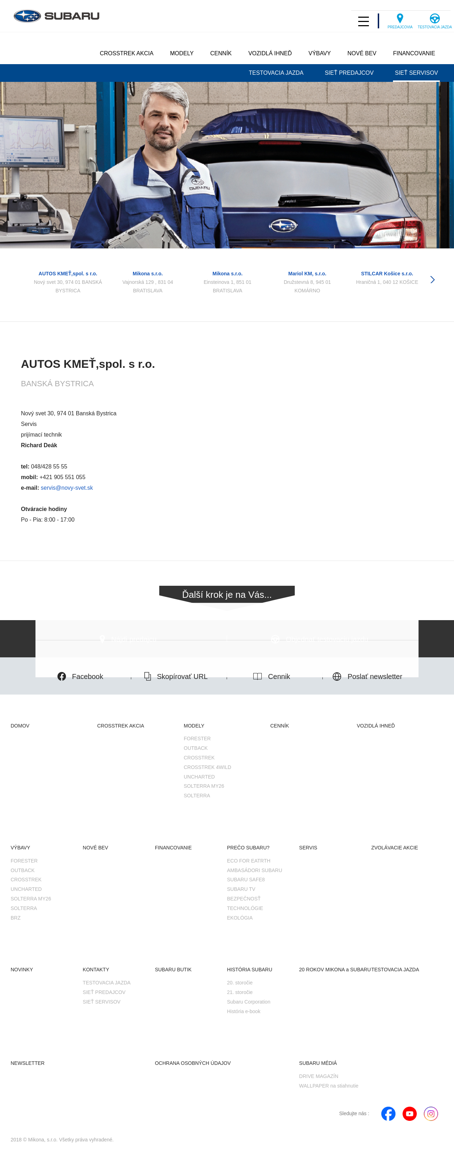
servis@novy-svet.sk (66, 488)
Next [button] (432, 279)
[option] (68, 275)
